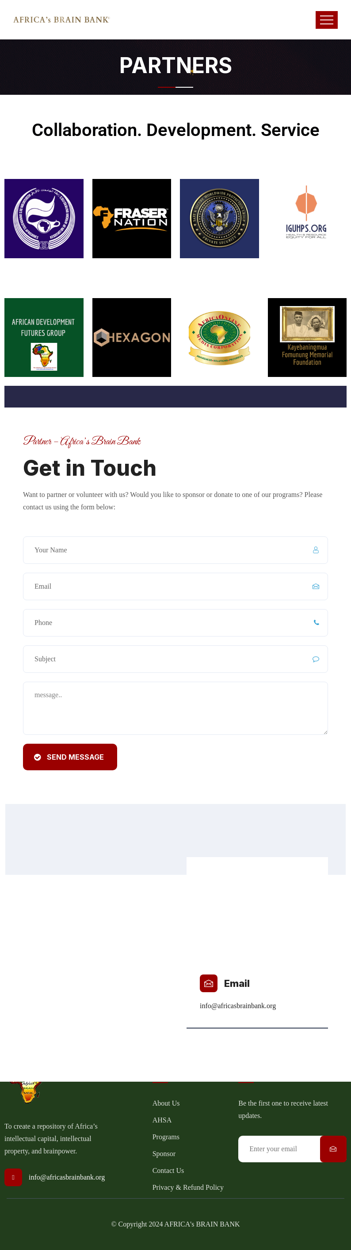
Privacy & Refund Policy (188, 1187)
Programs (166, 1137)
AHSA (162, 1120)
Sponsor (164, 1153)
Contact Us (168, 1170)
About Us (166, 1103)
